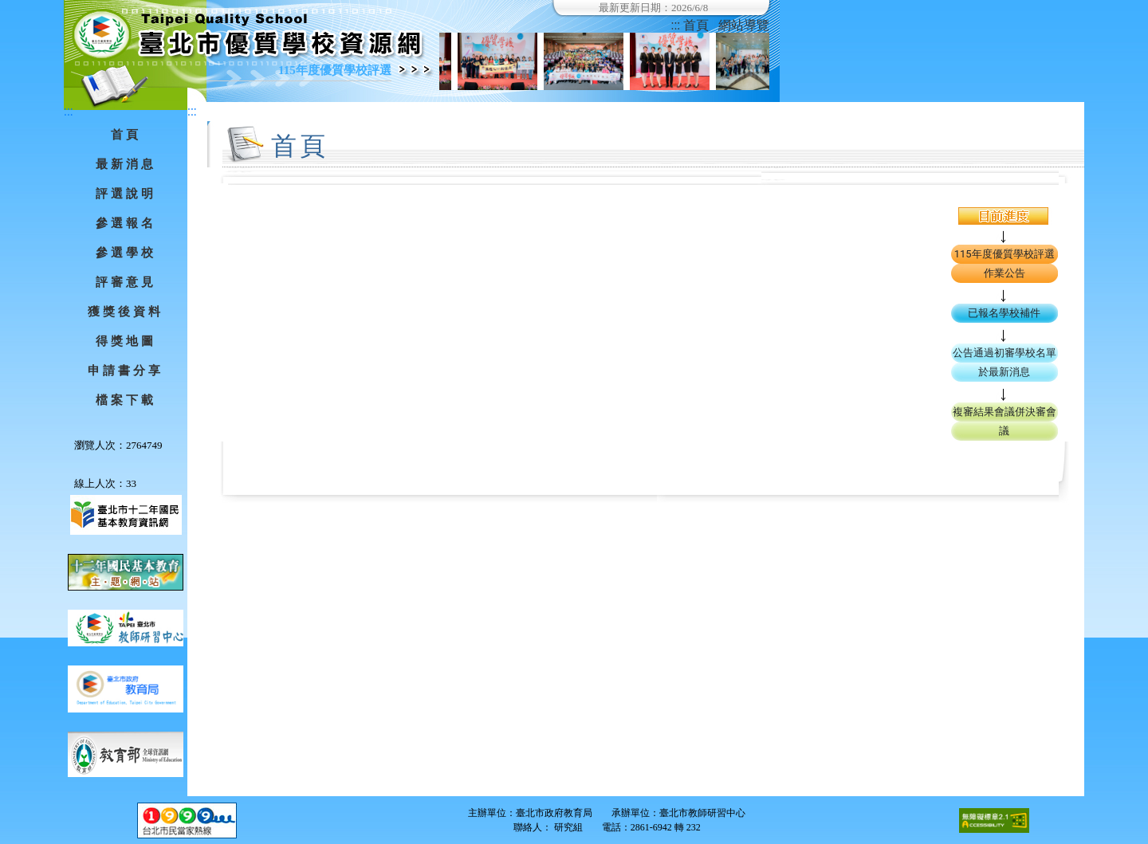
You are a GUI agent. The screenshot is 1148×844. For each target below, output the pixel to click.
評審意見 (126, 282)
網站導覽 (743, 25)
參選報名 (126, 223)
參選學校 (126, 252)
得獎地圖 (126, 341)
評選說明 (126, 193)
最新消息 (126, 164)
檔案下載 (126, 400)
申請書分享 (125, 370)
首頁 (696, 25)
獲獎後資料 (125, 311)
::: (676, 25)
